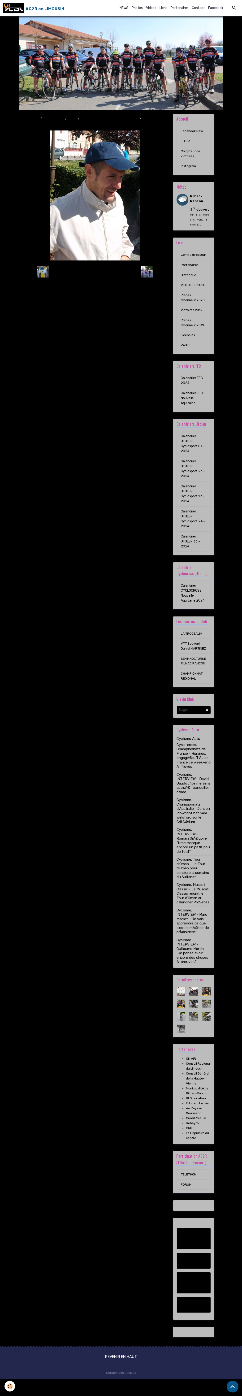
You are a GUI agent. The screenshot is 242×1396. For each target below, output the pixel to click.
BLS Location (196, 1115)
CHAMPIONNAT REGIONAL (192, 692)
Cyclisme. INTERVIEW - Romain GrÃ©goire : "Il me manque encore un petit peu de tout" (193, 858)
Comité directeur (188, 257)
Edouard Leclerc (198, 1120)
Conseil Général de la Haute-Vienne (197, 1095)
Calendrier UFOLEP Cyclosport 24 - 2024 (193, 525)
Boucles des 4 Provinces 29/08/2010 (109, 119)
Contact (198, 8)
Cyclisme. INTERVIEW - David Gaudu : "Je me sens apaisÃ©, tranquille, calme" (194, 800)
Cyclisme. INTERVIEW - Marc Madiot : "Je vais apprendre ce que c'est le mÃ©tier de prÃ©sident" (193, 938)
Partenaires (180, 8)
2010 (72, 119)
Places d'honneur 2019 (192, 328)
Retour (95, 271)
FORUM (186, 1202)
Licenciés (188, 341)
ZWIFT (185, 352)
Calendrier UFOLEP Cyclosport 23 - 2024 (193, 475)
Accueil (33, 119)
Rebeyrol (192, 1140)
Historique (188, 281)
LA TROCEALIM (192, 640)
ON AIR (191, 1076)
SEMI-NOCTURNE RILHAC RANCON (193, 675)
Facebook (215, 8)
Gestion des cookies (121, 1390)
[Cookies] (10, 1386)
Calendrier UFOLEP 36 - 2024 (190, 548)
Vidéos (151, 8)
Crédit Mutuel (196, 1135)
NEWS (124, 8)
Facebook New (192, 131)
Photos (137, 8)
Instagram (189, 167)
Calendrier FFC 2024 (192, 386)
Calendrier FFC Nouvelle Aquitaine (192, 405)
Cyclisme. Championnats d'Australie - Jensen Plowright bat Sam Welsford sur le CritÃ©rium (193, 828)
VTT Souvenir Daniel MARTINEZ (191, 655)
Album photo (53, 119)
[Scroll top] (232, 1386)
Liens (163, 8)
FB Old (185, 141)
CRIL (189, 1145)
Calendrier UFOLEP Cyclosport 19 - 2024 (192, 500)
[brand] (33, 8)
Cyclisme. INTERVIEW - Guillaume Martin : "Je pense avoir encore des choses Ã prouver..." (192, 968)
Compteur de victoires (191, 153)
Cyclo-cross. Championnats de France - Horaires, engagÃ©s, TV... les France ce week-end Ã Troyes (194, 773)
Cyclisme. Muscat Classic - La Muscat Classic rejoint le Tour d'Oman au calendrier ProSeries (193, 911)
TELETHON (189, 1192)
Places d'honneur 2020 (193, 303)
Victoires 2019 (192, 316)
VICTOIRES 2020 (193, 291)
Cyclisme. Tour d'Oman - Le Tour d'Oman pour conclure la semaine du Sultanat (193, 885)
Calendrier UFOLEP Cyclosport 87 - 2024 (193, 450)
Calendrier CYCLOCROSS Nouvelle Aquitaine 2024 (193, 599)
